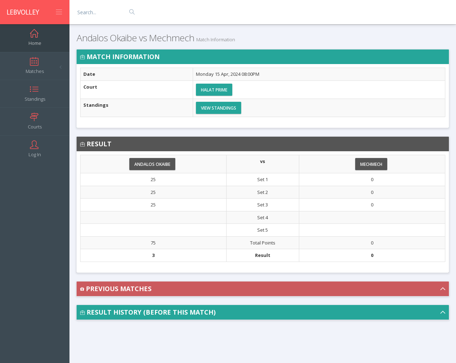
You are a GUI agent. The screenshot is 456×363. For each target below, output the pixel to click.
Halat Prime (214, 90)
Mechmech (371, 164)
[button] (263, 289)
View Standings (218, 108)
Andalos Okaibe (152, 164)
